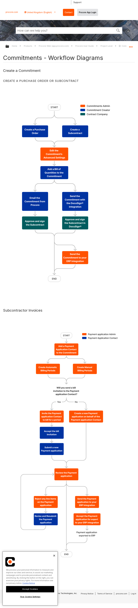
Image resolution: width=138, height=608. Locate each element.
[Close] (54, 555)
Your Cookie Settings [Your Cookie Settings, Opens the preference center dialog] (30, 597)
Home (15, 46)
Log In (133, 594)
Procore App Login (87, 12)
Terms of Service (104, 594)
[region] (30, 578)
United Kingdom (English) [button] (39, 12)
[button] (118, 30)
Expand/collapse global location (131, 45)
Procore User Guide (84, 46)
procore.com (12, 12)
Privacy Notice (87, 594)
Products (28, 46)
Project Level (107, 46)
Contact (68, 12)
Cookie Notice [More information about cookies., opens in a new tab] (28, 583)
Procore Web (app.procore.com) (54, 46)
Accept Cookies (30, 589)
